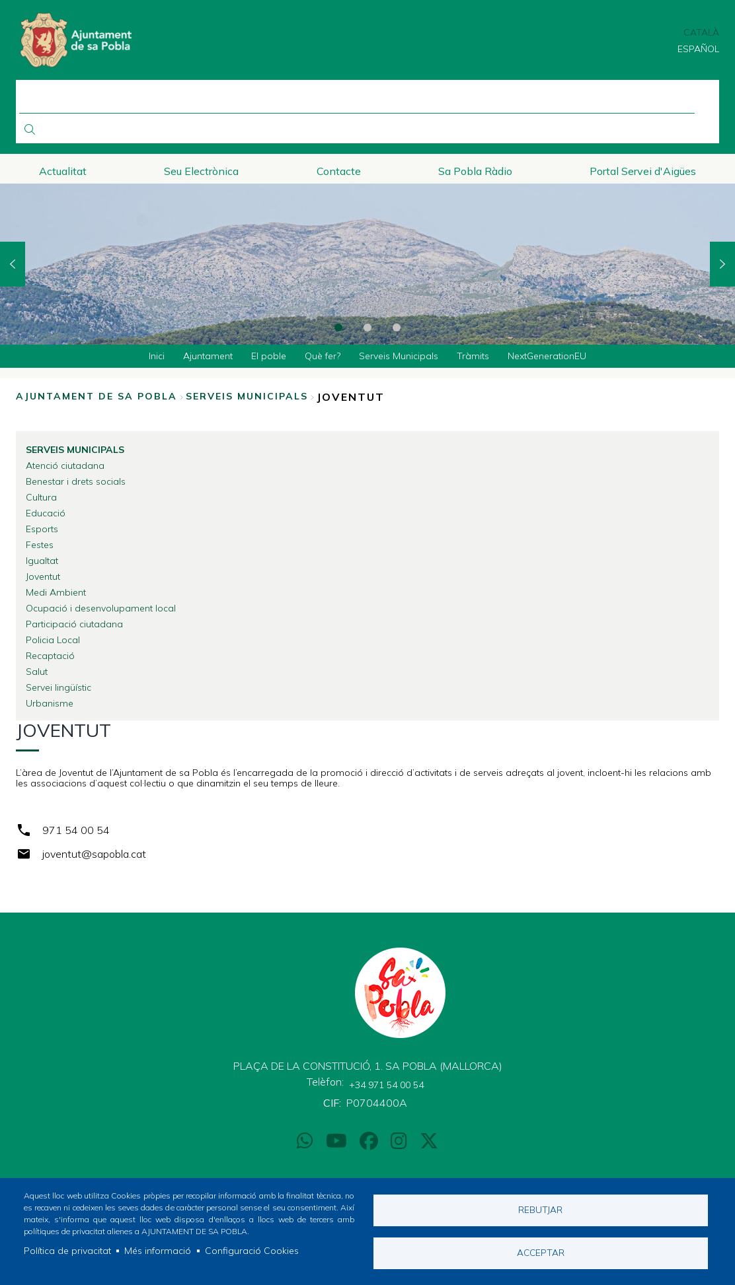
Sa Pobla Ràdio (475, 171)
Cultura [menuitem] (41, 497)
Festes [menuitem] (40, 545)
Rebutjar (540, 1209)
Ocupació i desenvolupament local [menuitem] (101, 608)
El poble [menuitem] (268, 356)
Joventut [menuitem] (43, 576)
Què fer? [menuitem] (322, 356)
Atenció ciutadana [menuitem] (65, 465)
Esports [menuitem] (42, 529)
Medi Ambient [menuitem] (56, 592)
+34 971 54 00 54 (386, 1085)
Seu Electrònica (201, 171)
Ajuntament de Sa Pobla (96, 396)
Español (698, 49)
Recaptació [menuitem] (50, 656)
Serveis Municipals (247, 396)
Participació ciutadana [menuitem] (74, 624)
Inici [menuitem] (157, 356)
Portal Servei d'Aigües (643, 171)
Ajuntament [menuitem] (208, 356)
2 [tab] (367, 327)
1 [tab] (338, 327)
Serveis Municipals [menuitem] (398, 356)
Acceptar (540, 1252)
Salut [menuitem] (37, 671)
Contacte (339, 171)
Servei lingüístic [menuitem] (58, 687)
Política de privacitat (67, 1251)
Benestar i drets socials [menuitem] (76, 481)
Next (722, 264)
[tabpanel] (367, 264)
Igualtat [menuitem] (42, 561)
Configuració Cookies (252, 1251)
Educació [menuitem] (45, 513)
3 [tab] (397, 327)
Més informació (157, 1251)
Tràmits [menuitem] (473, 356)
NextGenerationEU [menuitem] (547, 356)
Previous (12, 264)
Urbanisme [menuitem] (49, 703)
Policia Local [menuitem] (53, 640)
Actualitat (63, 171)
